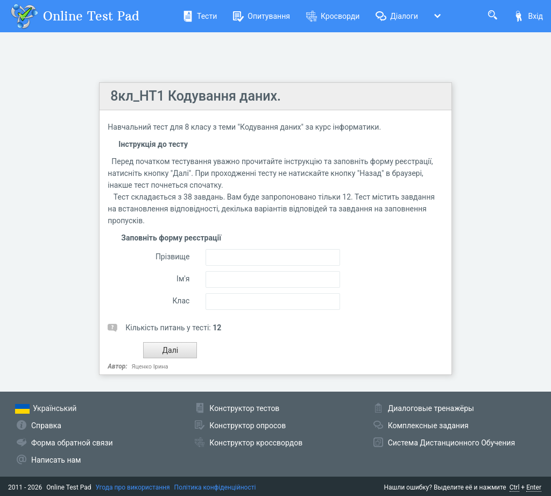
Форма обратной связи (72, 442)
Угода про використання (133, 487)
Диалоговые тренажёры (431, 408)
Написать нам (56, 460)
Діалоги (397, 16)
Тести (199, 16)
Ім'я (182, 278)
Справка (46, 425)
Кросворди (332, 16)
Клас (180, 300)
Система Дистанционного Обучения (451, 442)
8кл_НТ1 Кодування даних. (195, 96)
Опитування (261, 16)
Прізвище (173, 256)
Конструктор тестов (244, 408)
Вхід (528, 16)
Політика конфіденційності (215, 487)
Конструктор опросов (247, 425)
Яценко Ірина (150, 366)
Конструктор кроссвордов (255, 442)
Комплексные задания (428, 425)
